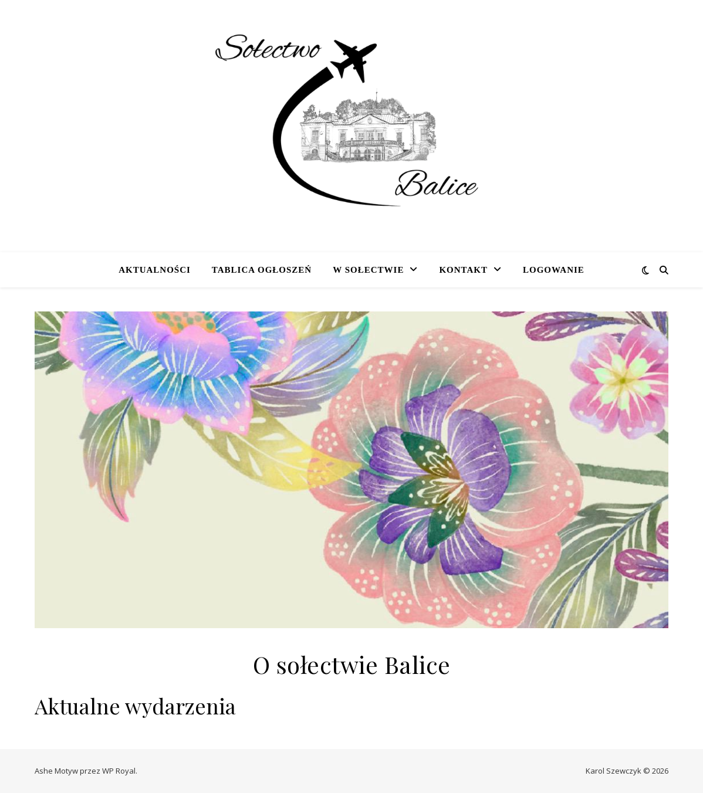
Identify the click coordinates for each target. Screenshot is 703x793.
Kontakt (463, 269)
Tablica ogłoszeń (262, 269)
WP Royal (119, 770)
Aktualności (155, 269)
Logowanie (553, 269)
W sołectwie (368, 269)
